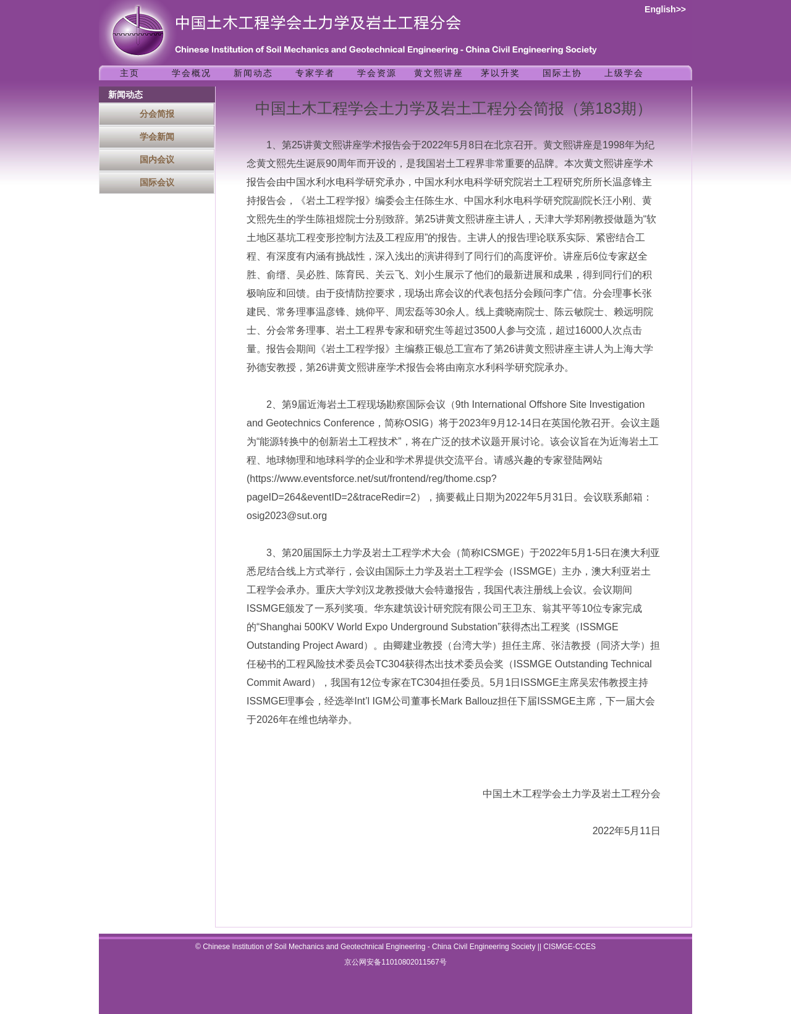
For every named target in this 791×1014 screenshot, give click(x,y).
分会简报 (157, 114)
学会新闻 (157, 137)
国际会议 (157, 182)
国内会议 (157, 159)
